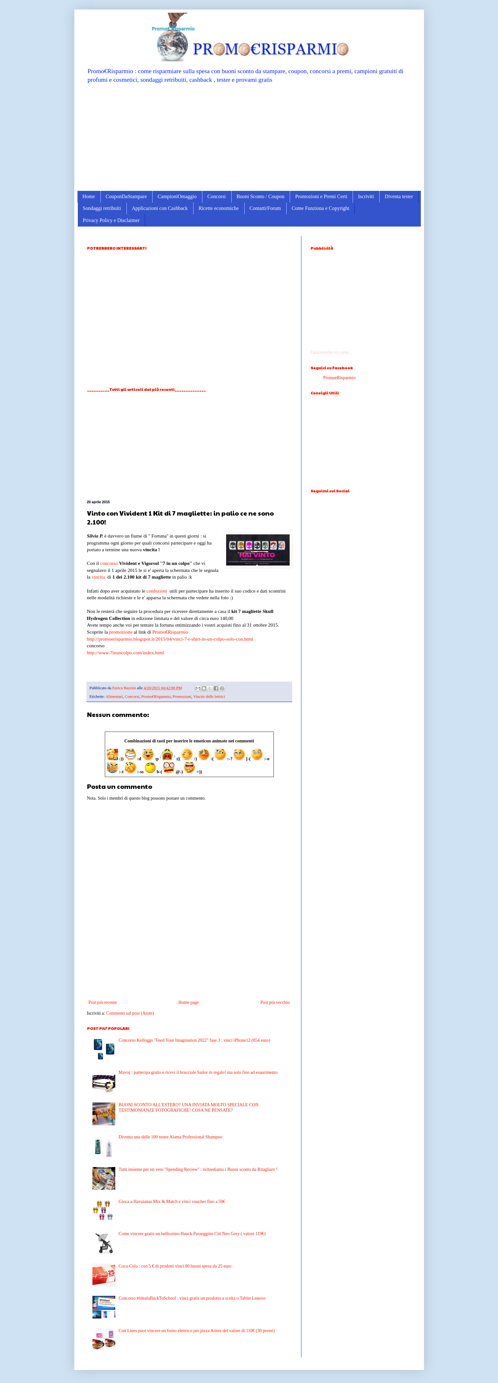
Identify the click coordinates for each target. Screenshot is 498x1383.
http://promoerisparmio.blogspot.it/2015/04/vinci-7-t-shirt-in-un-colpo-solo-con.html (170, 639)
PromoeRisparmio (339, 377)
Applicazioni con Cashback (160, 208)
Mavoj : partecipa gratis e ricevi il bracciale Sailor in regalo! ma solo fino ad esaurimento (198, 1072)
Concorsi (216, 196)
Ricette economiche (219, 208)
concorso (109, 563)
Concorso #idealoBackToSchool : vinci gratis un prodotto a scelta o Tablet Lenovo (192, 1298)
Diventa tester (399, 196)
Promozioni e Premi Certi (321, 196)
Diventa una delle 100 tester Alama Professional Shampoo (170, 1137)
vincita (98, 577)
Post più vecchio (275, 1002)
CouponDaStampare (126, 196)
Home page (188, 1002)
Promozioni (182, 696)
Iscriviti (366, 196)
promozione (121, 632)
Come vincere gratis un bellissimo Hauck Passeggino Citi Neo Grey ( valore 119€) (192, 1233)
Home (89, 196)
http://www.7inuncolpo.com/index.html (125, 652)
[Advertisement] (249, 136)
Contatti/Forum (265, 208)
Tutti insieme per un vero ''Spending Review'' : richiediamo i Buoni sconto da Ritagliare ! (198, 1169)
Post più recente (103, 1002)
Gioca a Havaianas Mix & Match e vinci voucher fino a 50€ (172, 1201)
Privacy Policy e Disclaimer (111, 220)
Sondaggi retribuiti (102, 208)
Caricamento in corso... (331, 352)
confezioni (156, 591)
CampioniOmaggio (177, 196)
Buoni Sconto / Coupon (261, 196)
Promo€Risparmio (170, 632)
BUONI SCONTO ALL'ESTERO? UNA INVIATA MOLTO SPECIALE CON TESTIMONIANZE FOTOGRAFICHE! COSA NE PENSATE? (189, 1107)
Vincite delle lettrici (209, 696)
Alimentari (114, 696)
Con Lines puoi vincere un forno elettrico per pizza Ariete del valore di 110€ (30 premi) (197, 1330)
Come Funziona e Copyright (320, 208)
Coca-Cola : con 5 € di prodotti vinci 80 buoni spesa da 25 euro (175, 1266)
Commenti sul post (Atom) (130, 1013)
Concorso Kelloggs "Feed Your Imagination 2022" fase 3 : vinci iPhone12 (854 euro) (194, 1040)
